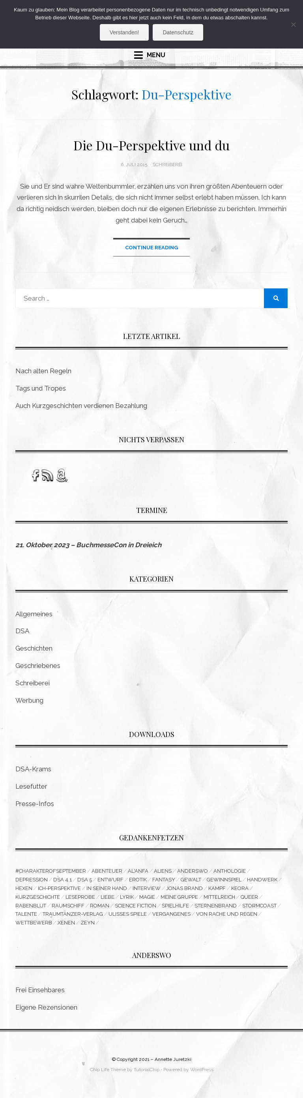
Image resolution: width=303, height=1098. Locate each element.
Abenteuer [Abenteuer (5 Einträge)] (107, 871)
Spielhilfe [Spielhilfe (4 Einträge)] (175, 906)
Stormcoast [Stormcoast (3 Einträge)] (259, 906)
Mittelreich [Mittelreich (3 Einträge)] (219, 897)
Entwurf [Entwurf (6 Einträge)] (110, 880)
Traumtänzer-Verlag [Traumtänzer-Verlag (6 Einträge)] (73, 915)
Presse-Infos (34, 804)
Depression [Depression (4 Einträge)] (31, 880)
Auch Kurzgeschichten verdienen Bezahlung (81, 406)
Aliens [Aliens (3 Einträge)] (163, 871)
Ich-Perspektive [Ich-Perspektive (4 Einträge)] (59, 889)
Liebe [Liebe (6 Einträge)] (107, 897)
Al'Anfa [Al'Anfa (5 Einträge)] (138, 871)
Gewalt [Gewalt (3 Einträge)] (191, 880)
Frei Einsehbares (40, 991)
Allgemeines (33, 614)
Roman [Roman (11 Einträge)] (99, 906)
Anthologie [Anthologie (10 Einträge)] (229, 871)
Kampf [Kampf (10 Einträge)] (217, 889)
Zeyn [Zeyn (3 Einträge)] (87, 923)
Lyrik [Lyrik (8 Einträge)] (127, 897)
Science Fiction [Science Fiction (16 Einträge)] (135, 906)
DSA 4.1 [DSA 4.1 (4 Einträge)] (62, 880)
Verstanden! (124, 32)
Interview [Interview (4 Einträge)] (147, 889)
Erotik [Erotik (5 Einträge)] (138, 880)
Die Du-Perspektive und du (151, 145)
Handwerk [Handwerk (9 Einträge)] (262, 880)
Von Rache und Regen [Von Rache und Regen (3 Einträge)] (226, 915)
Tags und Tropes (40, 389)
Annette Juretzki (173, 1060)
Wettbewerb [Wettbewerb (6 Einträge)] (33, 923)
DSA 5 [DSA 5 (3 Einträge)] (84, 880)
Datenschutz (178, 32)
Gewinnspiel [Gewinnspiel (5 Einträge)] (224, 880)
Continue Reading (151, 248)
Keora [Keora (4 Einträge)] (240, 889)
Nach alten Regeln (43, 371)
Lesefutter (31, 786)
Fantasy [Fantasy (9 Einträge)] (163, 880)
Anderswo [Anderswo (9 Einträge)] (192, 871)
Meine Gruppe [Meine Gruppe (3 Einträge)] (179, 897)
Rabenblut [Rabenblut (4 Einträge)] (30, 906)
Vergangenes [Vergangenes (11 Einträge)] (171, 915)
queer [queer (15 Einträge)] (249, 897)
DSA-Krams (33, 769)
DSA (22, 631)
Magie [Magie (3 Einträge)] (147, 897)
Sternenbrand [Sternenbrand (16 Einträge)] (216, 906)
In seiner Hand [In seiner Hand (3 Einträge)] (106, 889)
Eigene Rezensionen (46, 1008)
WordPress (201, 1070)
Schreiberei (167, 164)
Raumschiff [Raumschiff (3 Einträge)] (68, 906)
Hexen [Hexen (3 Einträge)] (23, 889)
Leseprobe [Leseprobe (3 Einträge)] (80, 897)
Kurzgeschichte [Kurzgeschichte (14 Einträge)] (37, 897)
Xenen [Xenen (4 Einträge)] (66, 923)
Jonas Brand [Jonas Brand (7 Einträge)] (184, 889)
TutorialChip (146, 1070)
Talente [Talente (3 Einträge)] (26, 915)
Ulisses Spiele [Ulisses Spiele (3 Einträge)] (127, 915)
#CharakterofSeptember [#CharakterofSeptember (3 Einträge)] (50, 871)
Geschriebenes (37, 666)
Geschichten (33, 649)
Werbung (29, 700)
